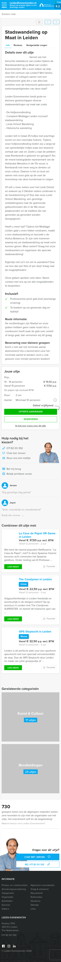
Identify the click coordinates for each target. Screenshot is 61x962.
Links (33, 909)
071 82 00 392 (15, 448)
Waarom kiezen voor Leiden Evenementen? (23, 823)
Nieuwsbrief (37, 893)
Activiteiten (7, 901)
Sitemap (35, 905)
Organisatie (7, 897)
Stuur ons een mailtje (16, 458)
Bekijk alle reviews (13, 515)
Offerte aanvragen (31, 411)
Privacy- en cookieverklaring (15, 885)
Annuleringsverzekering (14, 889)
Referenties (36, 897)
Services (6, 905)
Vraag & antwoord (39, 889)
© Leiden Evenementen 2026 (17, 951)
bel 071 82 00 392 (38, 864)
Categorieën (8, 893)
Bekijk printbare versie (17, 474)
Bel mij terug (11, 469)
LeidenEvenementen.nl (23, 5)
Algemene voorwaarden (43, 885)
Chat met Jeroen (14, 453)
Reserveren (31, 419)
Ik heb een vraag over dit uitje (30, 426)
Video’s (5, 909)
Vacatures (36, 901)
